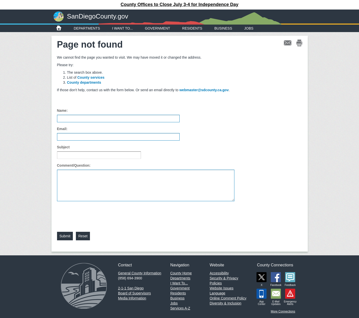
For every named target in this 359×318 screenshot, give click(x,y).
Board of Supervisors (134, 293)
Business (223, 28)
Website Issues (222, 288)
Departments (87, 28)
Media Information (132, 298)
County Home (181, 273)
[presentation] (95, 213)
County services (91, 77)
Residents (192, 28)
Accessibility (219, 273)
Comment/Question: (74, 165)
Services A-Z (180, 308)
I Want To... (122, 28)
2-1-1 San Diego (131, 288)
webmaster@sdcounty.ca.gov (204, 90)
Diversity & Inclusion (225, 303)
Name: (62, 111)
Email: (62, 129)
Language (217, 293)
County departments (84, 82)
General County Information (139, 273)
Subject (63, 147)
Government (157, 28)
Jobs (248, 28)
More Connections (283, 311)
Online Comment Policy (228, 298)
